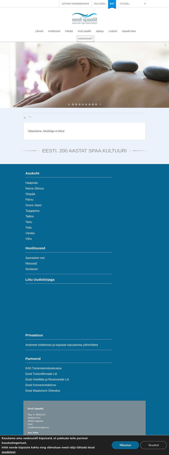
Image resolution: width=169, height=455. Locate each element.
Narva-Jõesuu (34, 188)
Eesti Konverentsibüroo (40, 385)
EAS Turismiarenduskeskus (43, 368)
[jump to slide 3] (79, 104)
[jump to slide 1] (73, 104)
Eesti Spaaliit (84, 31)
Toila (28, 227)
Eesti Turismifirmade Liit (41, 374)
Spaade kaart (129, 31)
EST (112, 3)
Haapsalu (31, 182)
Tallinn (29, 216)
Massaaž (31, 263)
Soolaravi (31, 269)
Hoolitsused (54, 31)
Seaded (153, 445)
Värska (30, 233)
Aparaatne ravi (35, 258)
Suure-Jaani (33, 205)
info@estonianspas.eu (38, 427)
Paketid (69, 31)
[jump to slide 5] (86, 104)
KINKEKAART (85, 38)
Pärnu (29, 199)
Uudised (113, 31)
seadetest (8, 452)
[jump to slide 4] (82, 104)
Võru (28, 238)
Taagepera (32, 210)
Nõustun (125, 445)
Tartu (28, 222)
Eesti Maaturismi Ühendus (42, 390)
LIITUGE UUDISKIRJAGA (75, 3)
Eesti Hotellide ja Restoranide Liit (47, 379)
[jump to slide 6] (89, 104)
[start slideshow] (69, 104)
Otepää (30, 194)
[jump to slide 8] (96, 104)
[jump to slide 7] (92, 104)
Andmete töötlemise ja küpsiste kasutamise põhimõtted (61, 345)
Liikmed (39, 31)
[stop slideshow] (100, 104)
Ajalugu (100, 31)
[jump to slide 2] (76, 104)
